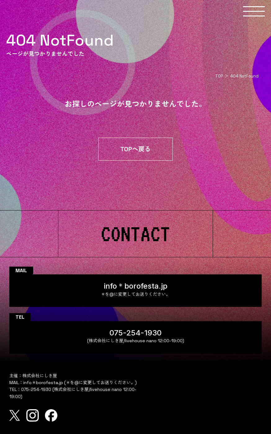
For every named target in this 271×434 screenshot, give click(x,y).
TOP (219, 76)
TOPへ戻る (135, 149)
